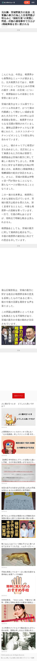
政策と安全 (15, 658)
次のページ (18, 396)
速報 (32, 2)
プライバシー (27, 658)
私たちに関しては (6, 658)
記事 (26, 2)
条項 (21, 658)
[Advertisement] (18, 51)
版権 (32, 658)
